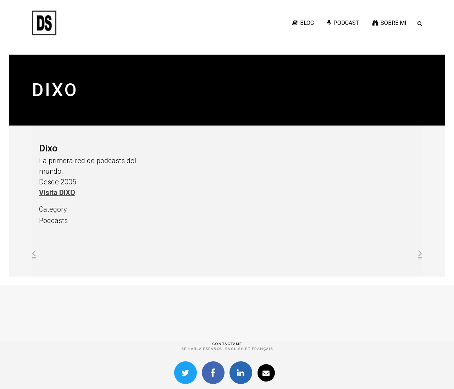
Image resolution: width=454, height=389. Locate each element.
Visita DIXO (57, 192)
